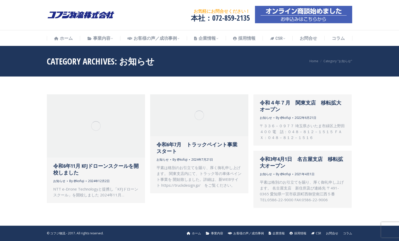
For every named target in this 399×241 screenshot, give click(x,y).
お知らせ (59, 181)
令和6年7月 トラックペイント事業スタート (196, 148)
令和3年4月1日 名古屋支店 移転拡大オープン (301, 162)
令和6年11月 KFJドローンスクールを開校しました (96, 169)
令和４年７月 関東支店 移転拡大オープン (300, 106)
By (76, 181)
